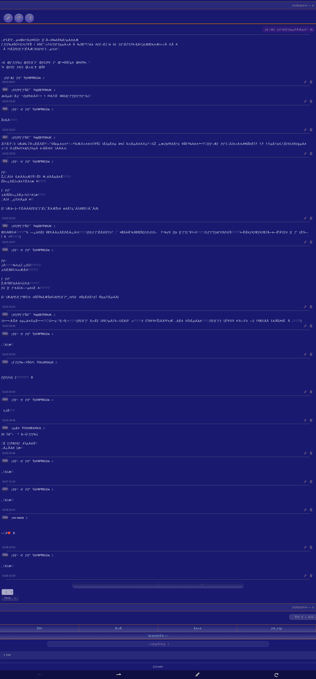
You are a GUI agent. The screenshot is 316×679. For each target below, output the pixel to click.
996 (5, 109)
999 (5, 226)
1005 (5, 428)
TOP (7, 655)
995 (5, 89)
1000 (5, 249)
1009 (5, 555)
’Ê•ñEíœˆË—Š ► (305, 617)
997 (5, 137)
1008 (5, 517)
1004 (5, 399)
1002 (5, 333)
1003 (5, 362)
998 (5, 161)
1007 (5, 489)
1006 (5, 460)
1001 (5, 314)
